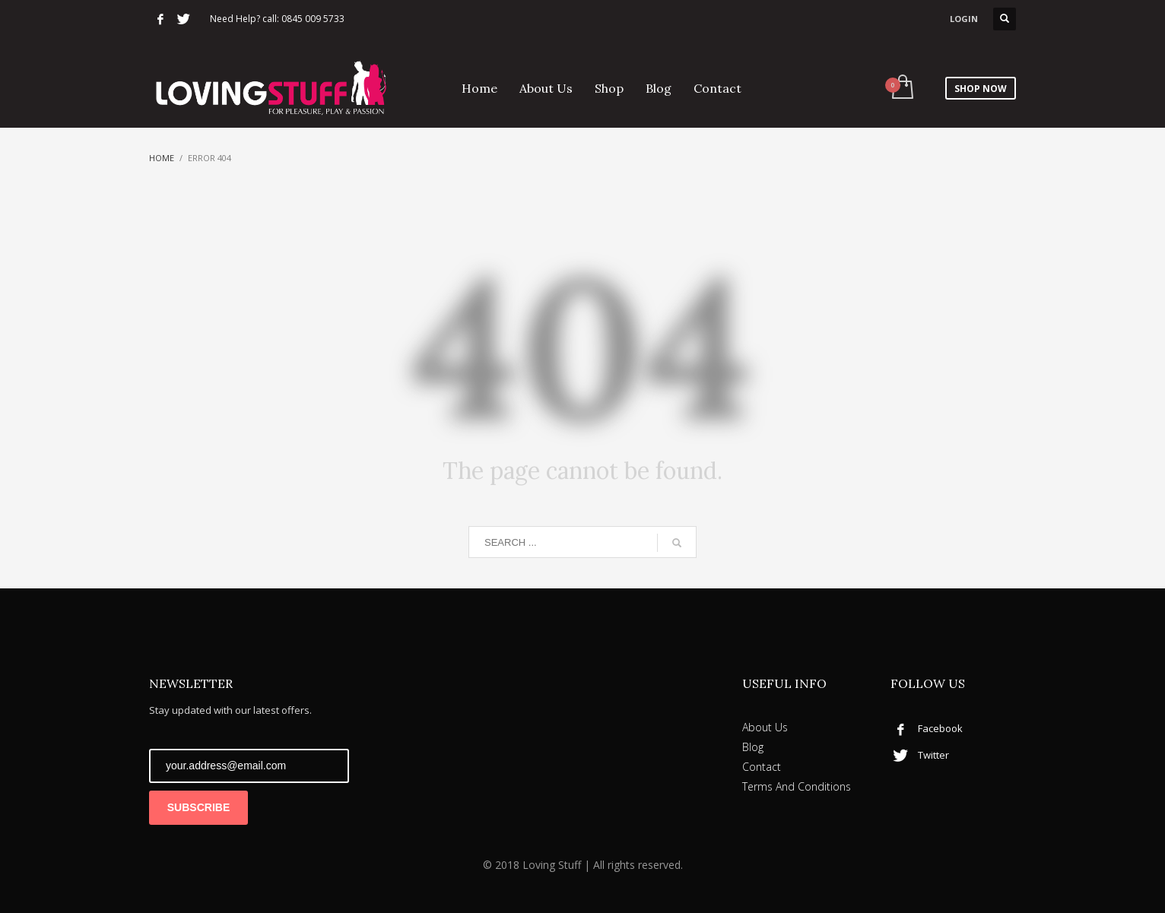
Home (161, 157)
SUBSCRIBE (198, 807)
